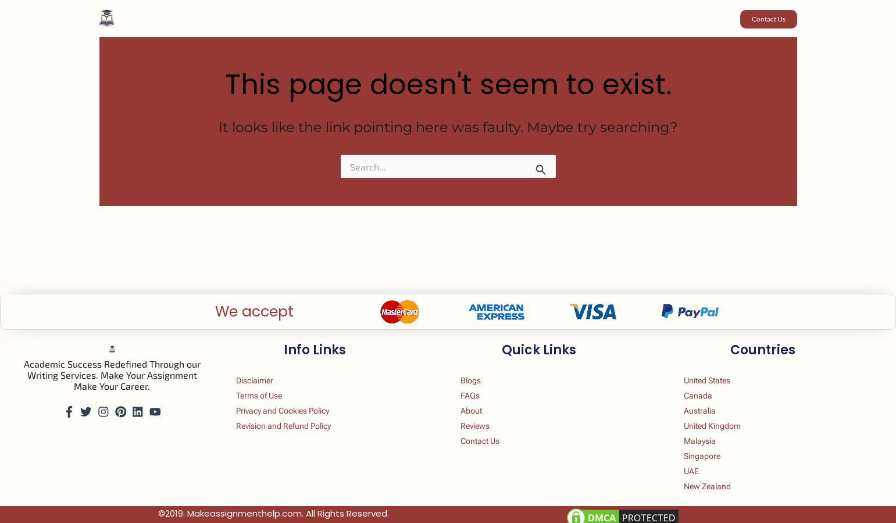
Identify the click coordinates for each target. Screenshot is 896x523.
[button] (334, 19)
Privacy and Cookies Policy (295, 398)
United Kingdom (723, 415)
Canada (706, 381)
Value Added (384, 19)
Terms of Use (268, 381)
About (478, 398)
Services (317, 19)
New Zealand (717, 482)
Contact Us (489, 431)
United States (718, 364)
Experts (549, 19)
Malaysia (708, 431)
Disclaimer (263, 364)
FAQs (589, 19)
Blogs (477, 364)
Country (450, 19)
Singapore (711, 448)
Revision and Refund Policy (296, 415)
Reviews (502, 19)
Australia (708, 398)
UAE (698, 465)
